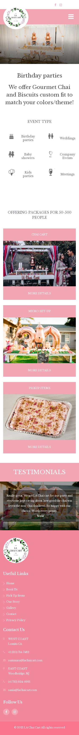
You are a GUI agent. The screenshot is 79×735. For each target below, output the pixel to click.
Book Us (11, 589)
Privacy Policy (15, 620)
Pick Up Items (15, 595)
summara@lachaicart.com (25, 660)
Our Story (13, 601)
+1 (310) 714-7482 (18, 652)
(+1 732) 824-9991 (19, 681)
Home (10, 583)
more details (39, 293)
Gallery (11, 607)
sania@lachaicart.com (22, 690)
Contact (11, 614)
